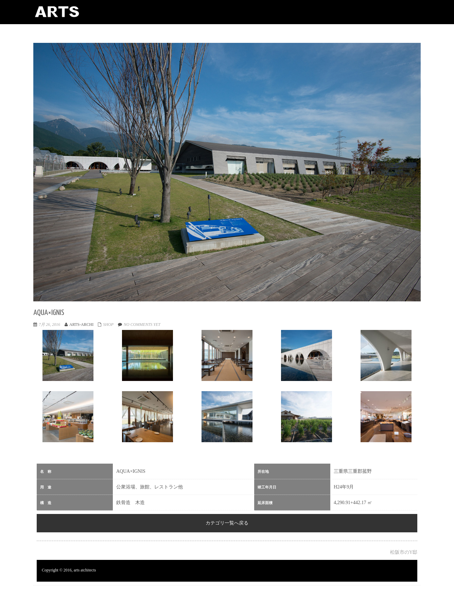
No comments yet (142, 324)
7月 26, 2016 (49, 324)
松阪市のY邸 (403, 552)
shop (108, 324)
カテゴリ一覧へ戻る (227, 523)
